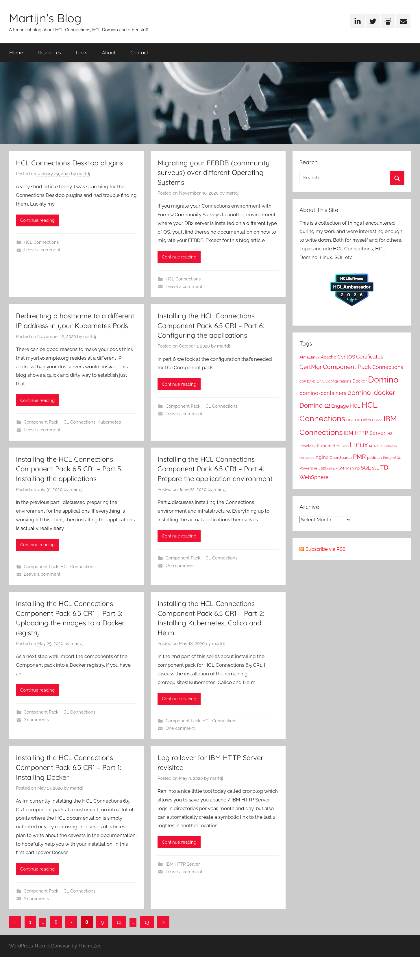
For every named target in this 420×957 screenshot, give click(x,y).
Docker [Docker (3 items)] (359, 381)
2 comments (36, 719)
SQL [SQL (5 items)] (366, 468)
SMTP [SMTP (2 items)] (343, 468)
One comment (180, 565)
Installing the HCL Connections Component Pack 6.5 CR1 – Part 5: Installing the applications (69, 469)
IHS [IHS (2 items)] (389, 433)
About (109, 52)
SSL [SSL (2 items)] (375, 468)
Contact (139, 52)
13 (147, 922)
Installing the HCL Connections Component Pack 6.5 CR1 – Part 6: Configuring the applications (211, 325)
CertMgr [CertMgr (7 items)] (310, 366)
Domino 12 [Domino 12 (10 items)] (314, 405)
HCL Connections (41, 242)
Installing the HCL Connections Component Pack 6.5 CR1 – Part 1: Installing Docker (68, 767)
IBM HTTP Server (183, 864)
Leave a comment (42, 249)
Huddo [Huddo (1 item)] (377, 420)
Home (16, 52)
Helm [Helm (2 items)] (366, 419)
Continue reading (37, 220)
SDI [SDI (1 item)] (323, 468)
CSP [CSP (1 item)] (302, 381)
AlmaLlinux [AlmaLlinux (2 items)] (309, 357)
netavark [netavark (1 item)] (390, 446)
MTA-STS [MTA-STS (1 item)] (376, 446)
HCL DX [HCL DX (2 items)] (353, 419)
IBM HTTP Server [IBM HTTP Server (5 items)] (364, 433)
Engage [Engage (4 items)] (340, 406)
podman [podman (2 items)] (374, 457)
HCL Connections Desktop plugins (69, 162)
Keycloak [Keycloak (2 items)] (307, 446)
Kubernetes (109, 422)
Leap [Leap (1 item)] (345, 446)
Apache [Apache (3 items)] (328, 357)
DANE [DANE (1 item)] (311, 381)
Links (81, 52)
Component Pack (41, 422)
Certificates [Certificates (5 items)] (369, 357)
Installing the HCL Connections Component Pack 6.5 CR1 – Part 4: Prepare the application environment (215, 469)
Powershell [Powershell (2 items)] (309, 468)
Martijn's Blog (45, 18)
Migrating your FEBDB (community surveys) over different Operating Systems (214, 172)
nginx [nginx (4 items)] (322, 457)
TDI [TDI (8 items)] (385, 467)
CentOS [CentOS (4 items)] (346, 357)
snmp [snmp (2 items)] (355, 468)
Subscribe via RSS (325, 549)
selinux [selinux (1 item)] (332, 468)
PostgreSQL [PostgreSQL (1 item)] (392, 457)
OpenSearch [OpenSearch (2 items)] (341, 457)
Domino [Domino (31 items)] (383, 379)
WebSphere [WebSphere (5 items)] (314, 477)
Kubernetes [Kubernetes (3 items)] (328, 445)
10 (118, 922)
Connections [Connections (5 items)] (387, 367)
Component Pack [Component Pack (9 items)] (347, 366)
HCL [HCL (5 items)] (355, 406)
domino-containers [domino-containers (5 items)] (322, 393)
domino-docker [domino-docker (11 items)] (371, 392)
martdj (83, 173)
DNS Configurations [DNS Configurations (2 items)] (334, 381)
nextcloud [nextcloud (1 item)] (306, 457)
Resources (49, 52)
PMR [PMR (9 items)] (359, 456)
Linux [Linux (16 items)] (359, 444)
